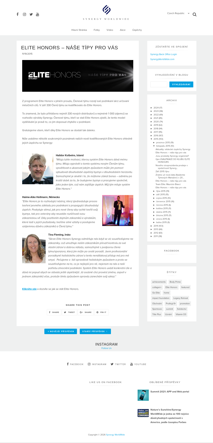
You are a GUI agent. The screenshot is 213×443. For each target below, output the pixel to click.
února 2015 (162, 219)
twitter (118, 364)
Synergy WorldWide (115, 435)
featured (185, 287)
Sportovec (157, 309)
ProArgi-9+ (171, 303)
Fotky (97, 30)
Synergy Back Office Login (163, 54)
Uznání (168, 314)
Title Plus (156, 314)
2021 (156, 118)
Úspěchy (137, 30)
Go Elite (156, 292)
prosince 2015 (163, 142)
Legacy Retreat (180, 298)
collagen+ (156, 287)
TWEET (69, 313)
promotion (185, 303)
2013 (156, 229)
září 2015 (161, 194)
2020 (156, 121)
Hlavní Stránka (79, 30)
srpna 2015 (162, 198)
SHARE (54, 313)
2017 (156, 132)
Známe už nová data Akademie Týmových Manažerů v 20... (170, 176)
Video (110, 30)
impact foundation (160, 298)
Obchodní (157, 303)
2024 (156, 107)
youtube (138, 364)
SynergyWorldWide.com (162, 59)
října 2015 (161, 191)
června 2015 (162, 205)
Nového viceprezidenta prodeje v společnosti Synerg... (172, 167)
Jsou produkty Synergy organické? (172, 156)
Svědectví (181, 309)
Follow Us (106, 349)
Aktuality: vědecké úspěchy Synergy (173, 149)
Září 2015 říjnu (162, 171)
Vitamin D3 (181, 314)
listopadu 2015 (163, 146)
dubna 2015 (162, 212)
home (166, 292)
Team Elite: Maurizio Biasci (168, 184)
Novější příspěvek (61, 332)
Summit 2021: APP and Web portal (169, 392)
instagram (97, 364)
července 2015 (163, 201)
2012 (156, 233)
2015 (156, 139)
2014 (156, 226)
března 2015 (162, 215)
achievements (159, 282)
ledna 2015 (161, 222)
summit (169, 309)
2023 (156, 111)
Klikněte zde (29, 289)
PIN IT (101, 313)
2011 (156, 236)
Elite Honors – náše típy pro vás (171, 152)
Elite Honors (171, 287)
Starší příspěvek (95, 332)
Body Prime (175, 282)
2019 (156, 125)
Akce (123, 30)
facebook (75, 364)
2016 (156, 135)
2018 (156, 128)
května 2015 (162, 208)
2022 (156, 114)
